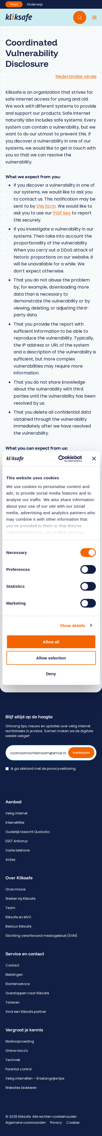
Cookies (73, 1122)
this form (46, 206)
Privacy (56, 1122)
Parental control (18, 1069)
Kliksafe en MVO (18, 917)
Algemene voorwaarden (25, 1122)
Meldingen (14, 974)
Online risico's (16, 1050)
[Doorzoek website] (79, 17)
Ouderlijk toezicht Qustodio (27, 831)
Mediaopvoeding (19, 1041)
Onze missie (15, 889)
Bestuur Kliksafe (18, 926)
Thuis (14, 4)
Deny (51, 673)
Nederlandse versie (76, 76)
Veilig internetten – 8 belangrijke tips (34, 1078)
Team (10, 907)
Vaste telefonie (17, 850)
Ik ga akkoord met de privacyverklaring (43, 769)
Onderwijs (35, 4)
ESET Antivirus (16, 841)
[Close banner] (94, 459)
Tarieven (12, 1002)
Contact (12, 965)
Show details (72, 625)
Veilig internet (16, 813)
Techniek (12, 1060)
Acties (10, 859)
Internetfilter (14, 822)
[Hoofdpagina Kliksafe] (18, 17)
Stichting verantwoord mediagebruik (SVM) (41, 935)
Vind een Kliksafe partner (25, 1011)
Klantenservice (17, 983)
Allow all (51, 642)
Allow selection (51, 657)
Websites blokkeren (21, 1087)
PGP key (62, 213)
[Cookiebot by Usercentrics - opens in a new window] (61, 458)
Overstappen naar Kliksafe (27, 993)
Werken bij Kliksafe (20, 898)
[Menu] (94, 17)
